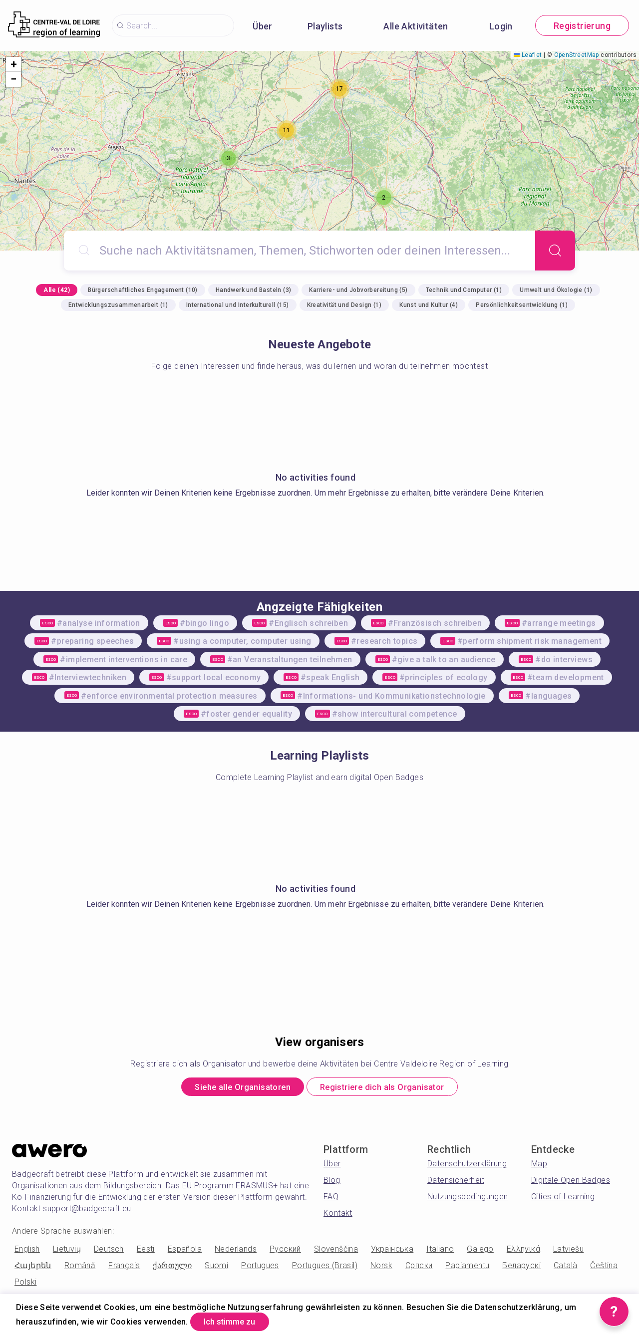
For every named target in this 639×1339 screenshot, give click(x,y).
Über (263, 26)
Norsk (381, 1268)
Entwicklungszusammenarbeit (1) (118, 304)
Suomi (216, 1268)
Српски (418, 1268)
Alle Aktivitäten (415, 26)
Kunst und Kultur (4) (428, 304)
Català (565, 1268)
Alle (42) (56, 289)
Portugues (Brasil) (324, 1268)
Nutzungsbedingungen (467, 1199)
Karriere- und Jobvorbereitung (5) (358, 289)
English (27, 1251)
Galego (480, 1251)
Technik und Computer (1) (464, 289)
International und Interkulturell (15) (237, 304)
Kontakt (337, 1215)
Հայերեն (32, 1268)
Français (124, 1268)
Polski (25, 1284)
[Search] (555, 250)
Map (539, 1166)
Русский (285, 1251)
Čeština (604, 1268)
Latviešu (568, 1251)
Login (501, 26)
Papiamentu (467, 1268)
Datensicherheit (455, 1182)
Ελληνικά (523, 1251)
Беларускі (521, 1268)
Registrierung (582, 25)
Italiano (440, 1251)
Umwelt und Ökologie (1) (556, 289)
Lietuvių (67, 1251)
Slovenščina (336, 1251)
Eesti (146, 1251)
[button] (229, 158)
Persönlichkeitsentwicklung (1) (522, 304)
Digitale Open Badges (570, 1182)
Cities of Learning (563, 1199)
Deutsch (109, 1251)
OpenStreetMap (576, 54)
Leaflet (528, 54)
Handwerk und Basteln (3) (254, 289)
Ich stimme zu (237, 1321)
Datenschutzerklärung (467, 1166)
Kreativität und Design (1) (344, 304)
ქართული (172, 1268)
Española (185, 1251)
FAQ (330, 1199)
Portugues (260, 1268)
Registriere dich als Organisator (391, 1088)
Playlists (325, 26)
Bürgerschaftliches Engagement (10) (143, 289)
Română (79, 1268)
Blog (331, 1182)
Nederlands (236, 1251)
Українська (392, 1251)
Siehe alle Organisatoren (233, 1088)
